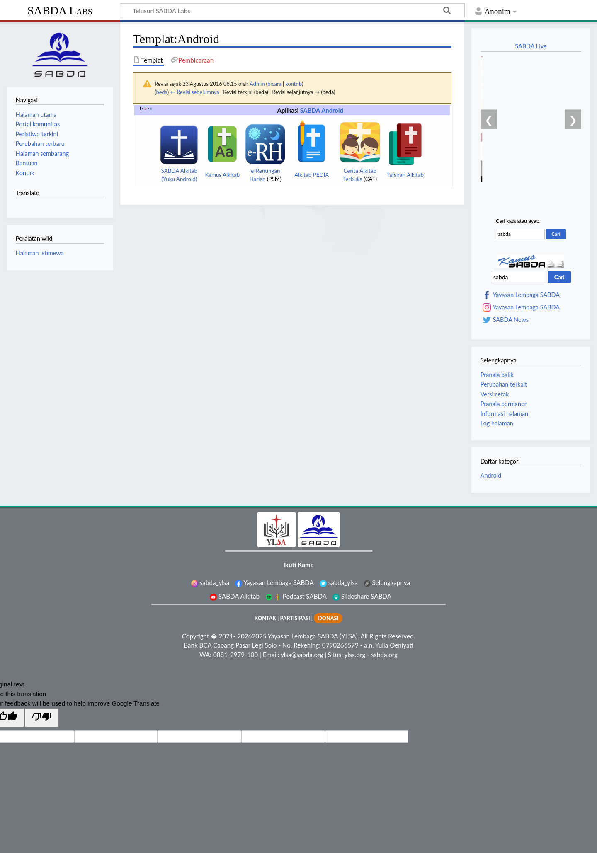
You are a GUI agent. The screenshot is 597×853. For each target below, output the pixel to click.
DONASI (328, 618)
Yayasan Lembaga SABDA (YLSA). (313, 636)
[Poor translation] (41, 717)
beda (161, 92)
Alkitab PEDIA (311, 175)
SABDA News (511, 320)
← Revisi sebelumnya (194, 92)
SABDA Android (321, 110)
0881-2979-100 (235, 654)
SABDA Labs (59, 10)
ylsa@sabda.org (302, 654)
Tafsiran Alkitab (405, 175)
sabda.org (384, 654)
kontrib (293, 83)
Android (491, 475)
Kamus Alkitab (222, 175)
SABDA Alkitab (235, 596)
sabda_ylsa (210, 582)
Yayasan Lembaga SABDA (526, 295)
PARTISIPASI (295, 618)
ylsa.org (354, 654)
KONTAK (265, 618)
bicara (274, 83)
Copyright (195, 636)
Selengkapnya (387, 582)
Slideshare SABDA (361, 596)
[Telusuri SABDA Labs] (292, 10)
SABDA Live (530, 46)
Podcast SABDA (296, 596)
